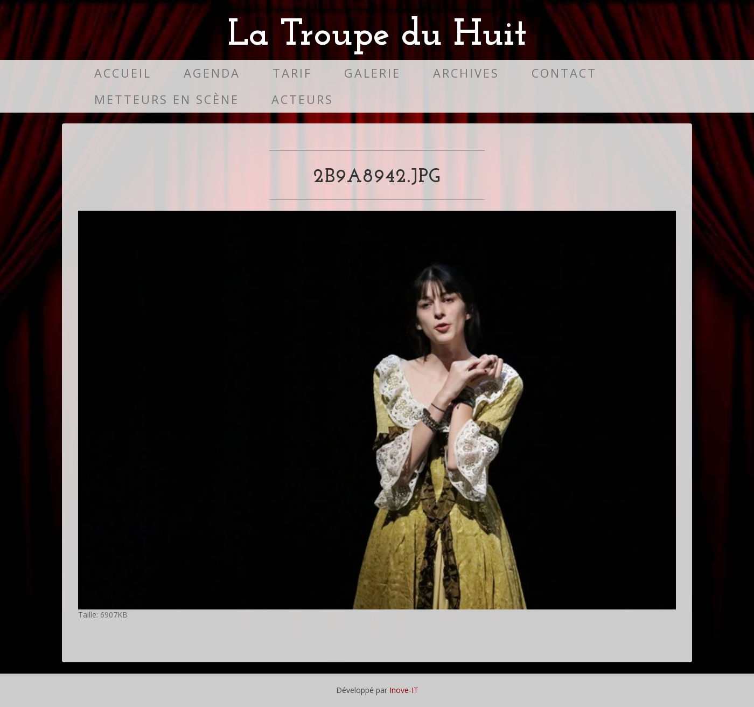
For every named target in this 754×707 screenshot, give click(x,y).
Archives (466, 73)
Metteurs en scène (166, 99)
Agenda (212, 73)
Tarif (292, 73)
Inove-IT (403, 690)
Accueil (122, 73)
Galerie (372, 73)
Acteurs (302, 99)
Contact (564, 73)
